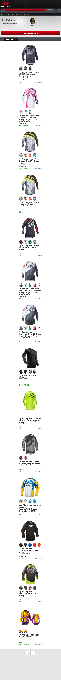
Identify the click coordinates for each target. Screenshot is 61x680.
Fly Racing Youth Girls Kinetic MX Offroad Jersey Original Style (29, 117)
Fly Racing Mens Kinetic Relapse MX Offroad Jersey (29, 247)
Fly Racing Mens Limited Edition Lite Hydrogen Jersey (30, 420)
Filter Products (30, 33)
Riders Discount (5, 14)
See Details (38, 82)
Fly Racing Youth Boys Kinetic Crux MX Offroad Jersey (30, 161)
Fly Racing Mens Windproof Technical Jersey (28, 550)
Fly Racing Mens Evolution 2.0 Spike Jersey (27, 593)
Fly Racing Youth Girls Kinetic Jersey (29, 636)
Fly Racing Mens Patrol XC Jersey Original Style (29, 463)
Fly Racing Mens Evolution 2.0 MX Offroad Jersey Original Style (30, 334)
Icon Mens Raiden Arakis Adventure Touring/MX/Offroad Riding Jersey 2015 (30, 508)
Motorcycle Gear (17, 14)
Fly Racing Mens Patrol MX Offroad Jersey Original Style (29, 74)
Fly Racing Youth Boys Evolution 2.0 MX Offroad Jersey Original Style (30, 291)
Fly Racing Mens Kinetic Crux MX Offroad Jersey (29, 203)
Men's (32, 26)
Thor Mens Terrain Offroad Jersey (27, 376)
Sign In (50, 9)
